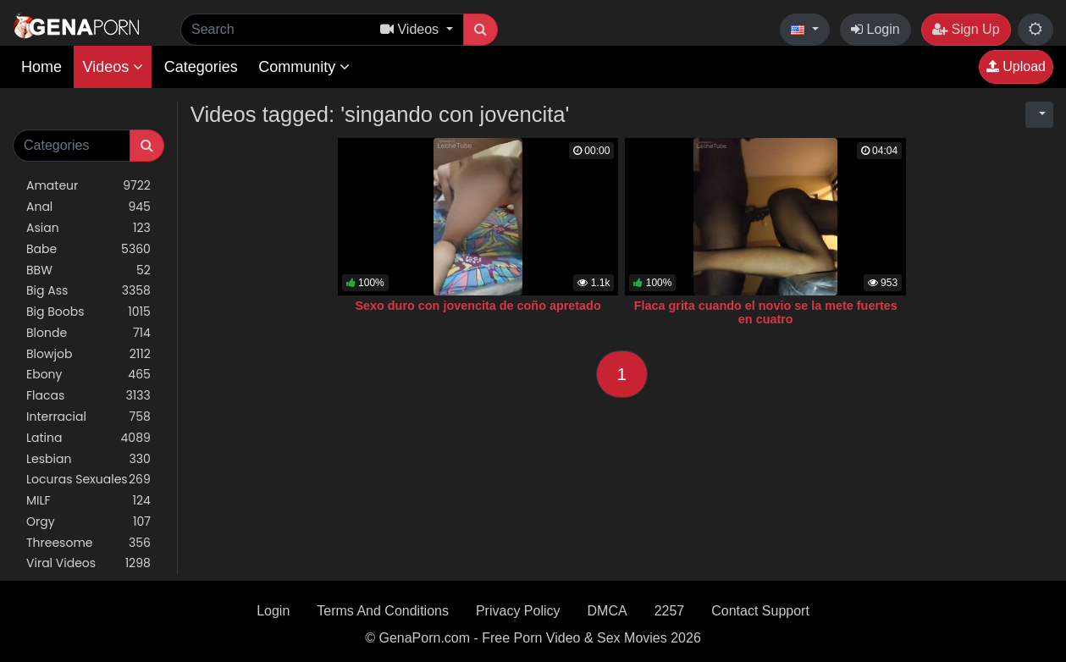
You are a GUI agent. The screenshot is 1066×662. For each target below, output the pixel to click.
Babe (88, 249)
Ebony (88, 374)
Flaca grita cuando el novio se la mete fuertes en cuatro (766, 312)
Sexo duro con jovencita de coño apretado (477, 305)
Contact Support (760, 611)
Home (41, 66)
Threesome (88, 543)
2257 (670, 611)
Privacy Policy (518, 611)
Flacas (88, 396)
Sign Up (965, 29)
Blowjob (88, 354)
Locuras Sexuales (88, 479)
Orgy (88, 522)
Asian (88, 228)
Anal (88, 207)
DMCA (607, 611)
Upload (1016, 66)
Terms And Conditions (383, 611)
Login (875, 29)
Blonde (88, 333)
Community (304, 66)
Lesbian (88, 459)
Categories (201, 66)
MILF (88, 501)
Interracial (88, 417)
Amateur (88, 186)
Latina (88, 438)
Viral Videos (88, 563)
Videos (112, 66)
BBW (88, 270)
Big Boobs (88, 312)
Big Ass (88, 291)
